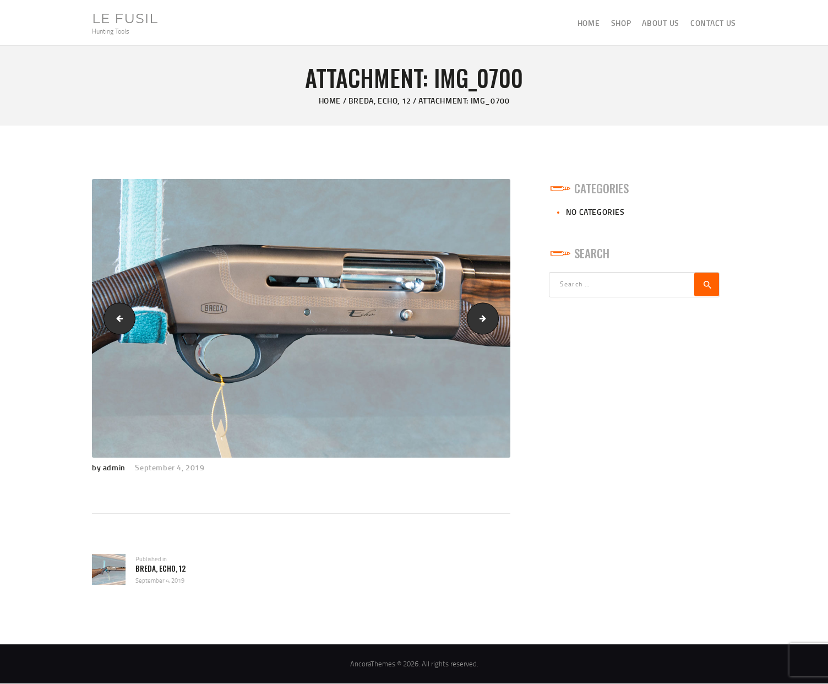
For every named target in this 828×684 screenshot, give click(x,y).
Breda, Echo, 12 (379, 100)
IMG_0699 (116, 318)
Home (330, 100)
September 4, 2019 (169, 467)
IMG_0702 (495, 318)
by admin (109, 467)
